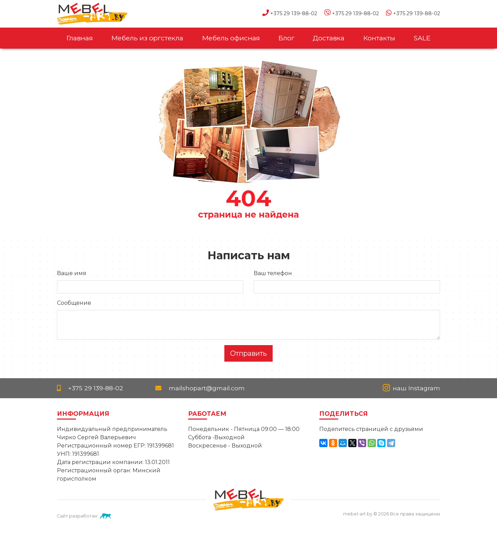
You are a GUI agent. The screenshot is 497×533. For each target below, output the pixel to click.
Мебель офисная (231, 38)
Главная (79, 38)
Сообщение (74, 303)
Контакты (379, 38)
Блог (286, 38)
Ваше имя (71, 273)
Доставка (328, 38)
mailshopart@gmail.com (200, 388)
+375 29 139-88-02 (289, 13)
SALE (422, 38)
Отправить (248, 353)
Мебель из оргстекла (147, 38)
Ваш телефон (273, 273)
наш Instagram (411, 388)
